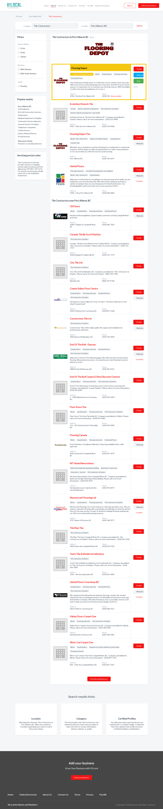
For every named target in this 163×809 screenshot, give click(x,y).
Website (140, 75)
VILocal (19, 16)
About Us (62, 6)
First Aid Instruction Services (29, 112)
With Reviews (25, 69)
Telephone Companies (27, 127)
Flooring (23, 86)
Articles (82, 6)
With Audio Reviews (28, 73)
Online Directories (28, 794)
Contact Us (72, 6)
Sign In (130, 5)
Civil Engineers (24, 109)
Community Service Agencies (29, 121)
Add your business (102, 6)
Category (27, 26)
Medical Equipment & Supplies (30, 118)
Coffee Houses (24, 130)
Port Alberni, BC (35, 16)
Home (46, 6)
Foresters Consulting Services (30, 144)
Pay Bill (90, 6)
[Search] (139, 25)
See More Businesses (99, 679)
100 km (23, 57)
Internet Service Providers (28, 124)
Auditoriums (23, 115)
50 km (22, 52)
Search (53, 6)
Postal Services (24, 136)
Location (85, 26)
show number (116, 96)
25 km (22, 48)
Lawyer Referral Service (27, 133)
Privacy (89, 794)
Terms (77, 794)
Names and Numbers (28, 804)
